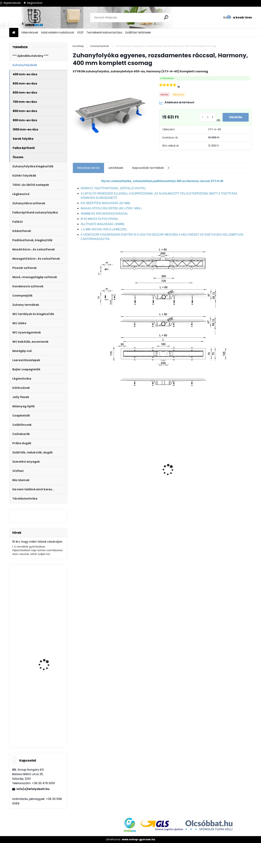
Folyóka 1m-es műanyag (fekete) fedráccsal (182, 470)
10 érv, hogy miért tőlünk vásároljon (37, 542)
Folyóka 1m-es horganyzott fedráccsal (228, 460)
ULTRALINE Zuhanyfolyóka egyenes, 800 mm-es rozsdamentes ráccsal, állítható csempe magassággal (93, 484)
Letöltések (115, 168)
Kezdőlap (78, 46)
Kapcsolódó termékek (151, 168)
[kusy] (206, 117)
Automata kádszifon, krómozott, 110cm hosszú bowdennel (49, 669)
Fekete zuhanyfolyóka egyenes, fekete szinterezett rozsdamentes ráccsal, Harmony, (48, 620)
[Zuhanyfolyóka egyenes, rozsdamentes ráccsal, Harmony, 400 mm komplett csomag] (110, 113)
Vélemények (29, 32)
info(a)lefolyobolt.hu (32, 789)
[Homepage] (13, 33)
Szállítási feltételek (138, 32)
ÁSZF (80, 32)
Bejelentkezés (12, 3)
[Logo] (34, 18)
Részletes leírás (88, 168)
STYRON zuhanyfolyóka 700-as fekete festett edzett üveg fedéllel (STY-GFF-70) (140, 472)
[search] (167, 17)
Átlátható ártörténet (176, 103)
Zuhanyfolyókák (99, 46)
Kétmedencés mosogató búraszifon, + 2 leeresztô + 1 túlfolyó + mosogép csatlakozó (49, 726)
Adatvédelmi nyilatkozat (57, 32)
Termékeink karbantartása (104, 32)
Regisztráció (34, 3)
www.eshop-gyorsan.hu (138, 839)
